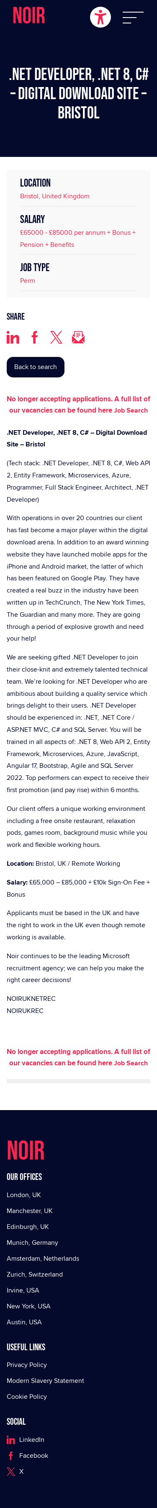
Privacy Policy (27, 1365)
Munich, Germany (32, 1242)
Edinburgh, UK (28, 1226)
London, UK (24, 1195)
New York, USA (29, 1306)
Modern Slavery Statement (45, 1380)
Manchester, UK (30, 1211)
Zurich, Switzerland (35, 1274)
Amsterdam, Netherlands (43, 1258)
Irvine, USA (23, 1290)
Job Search (131, 410)
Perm (27, 280)
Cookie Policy (27, 1396)
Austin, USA (24, 1322)
